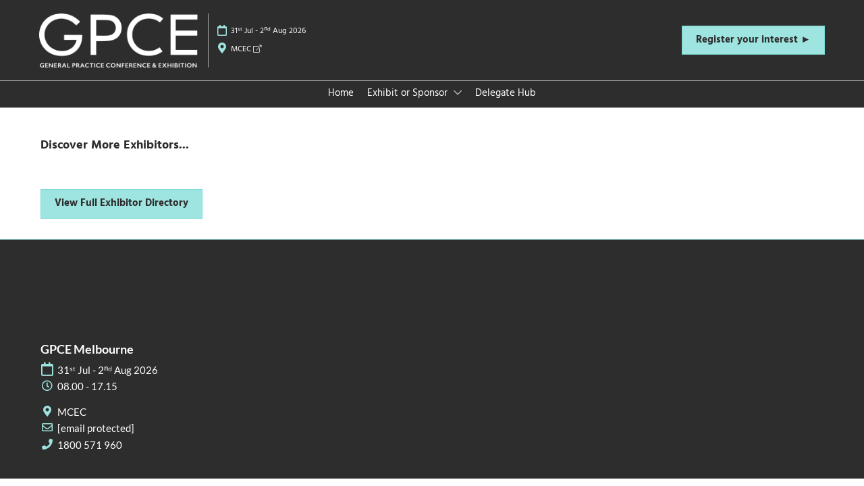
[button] (753, 40)
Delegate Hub (505, 93)
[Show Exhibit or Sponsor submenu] (458, 92)
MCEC (246, 49)
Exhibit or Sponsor (408, 93)
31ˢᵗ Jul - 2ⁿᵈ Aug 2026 (268, 31)
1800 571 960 (89, 445)
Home (341, 93)
